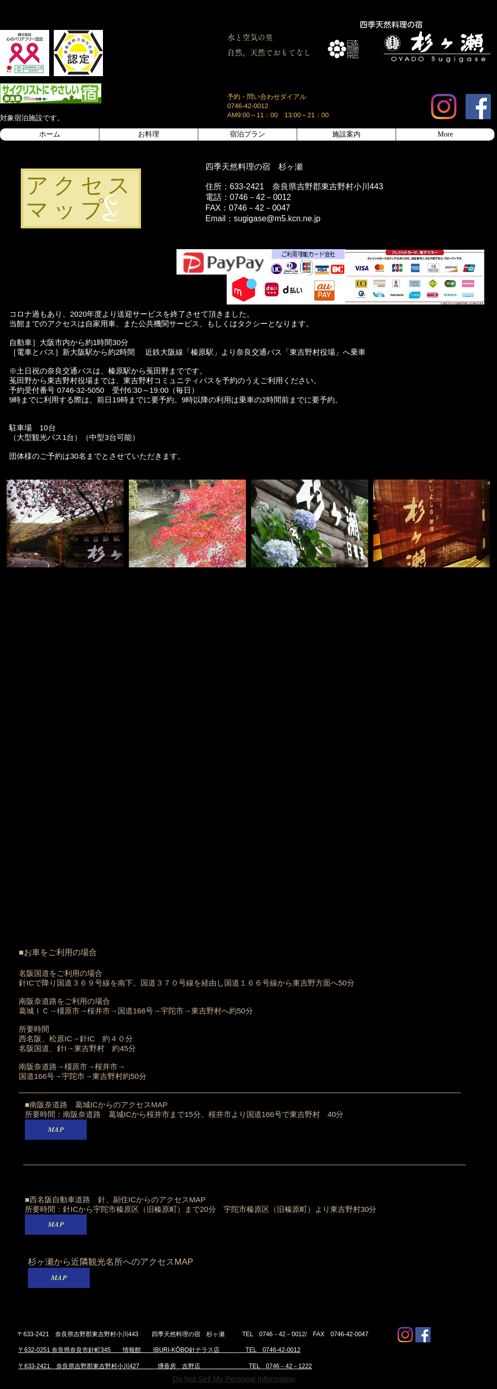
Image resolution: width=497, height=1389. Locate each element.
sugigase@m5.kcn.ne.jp (277, 218)
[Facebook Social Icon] (478, 106)
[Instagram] (443, 106)
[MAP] (56, 1130)
